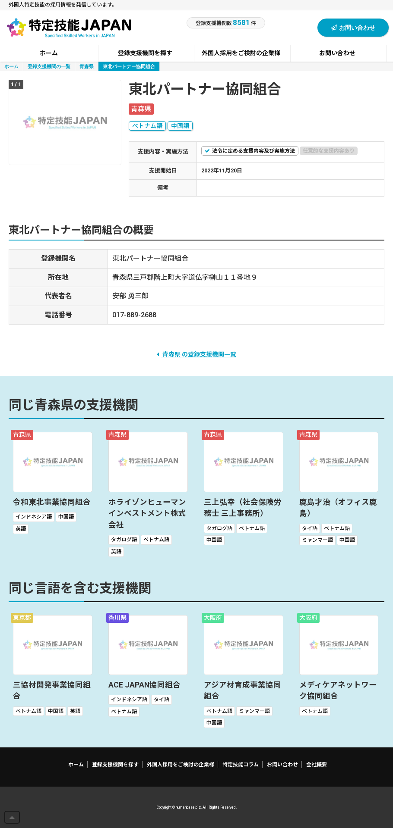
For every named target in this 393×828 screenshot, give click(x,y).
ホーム (11, 66)
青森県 (86, 66)
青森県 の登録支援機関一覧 (196, 354)
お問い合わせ (353, 27)
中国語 (180, 125)
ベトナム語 (147, 125)
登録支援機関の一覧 (49, 66)
